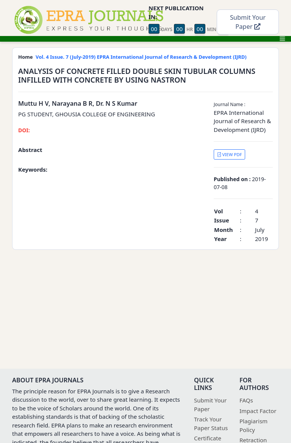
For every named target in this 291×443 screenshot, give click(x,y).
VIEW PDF (229, 154)
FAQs (246, 400)
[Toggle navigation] (282, 39)
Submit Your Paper (248, 22)
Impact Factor (257, 411)
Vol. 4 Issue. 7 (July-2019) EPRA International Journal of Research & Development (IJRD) (141, 56)
